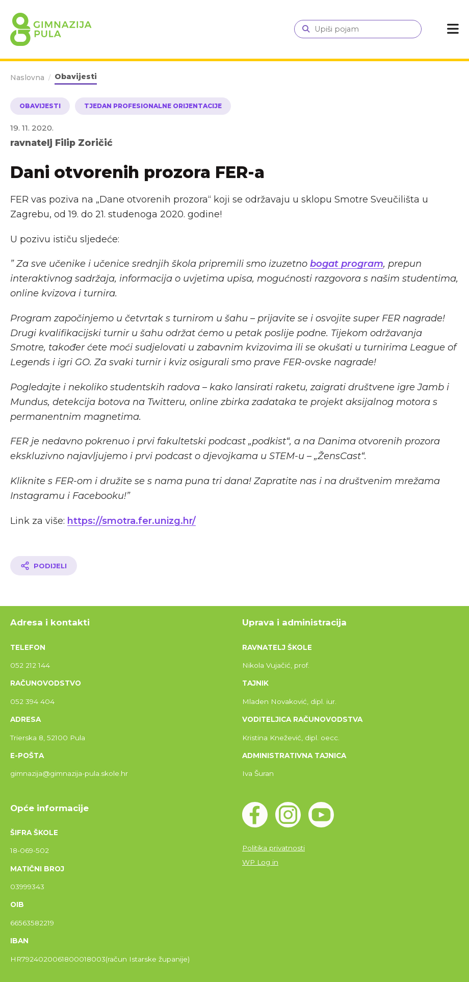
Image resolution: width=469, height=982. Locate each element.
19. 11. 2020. (32, 128)
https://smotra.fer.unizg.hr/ (131, 520)
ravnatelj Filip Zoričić (61, 142)
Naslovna (27, 77)
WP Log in (260, 862)
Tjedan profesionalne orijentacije (153, 106)
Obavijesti (76, 76)
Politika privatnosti (273, 848)
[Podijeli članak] (43, 565)
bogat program (346, 263)
